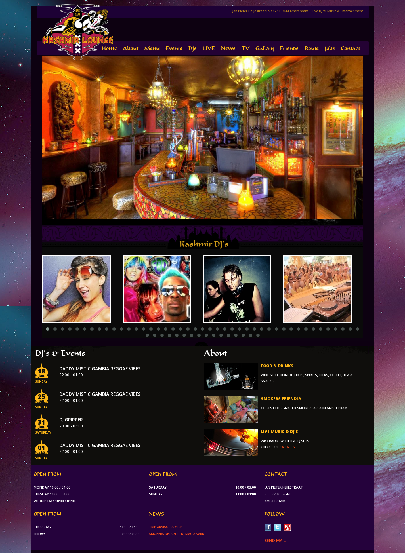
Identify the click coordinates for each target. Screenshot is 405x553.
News (228, 48)
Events (173, 48)
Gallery (264, 48)
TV (245, 48)
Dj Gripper (71, 420)
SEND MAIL (275, 540)
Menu (152, 48)
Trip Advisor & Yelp (165, 527)
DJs (192, 48)
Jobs (330, 48)
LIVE (208, 48)
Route (312, 48)
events (287, 446)
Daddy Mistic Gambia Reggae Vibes (99, 369)
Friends (289, 48)
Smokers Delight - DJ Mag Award (176, 533)
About (130, 48)
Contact (350, 48)
